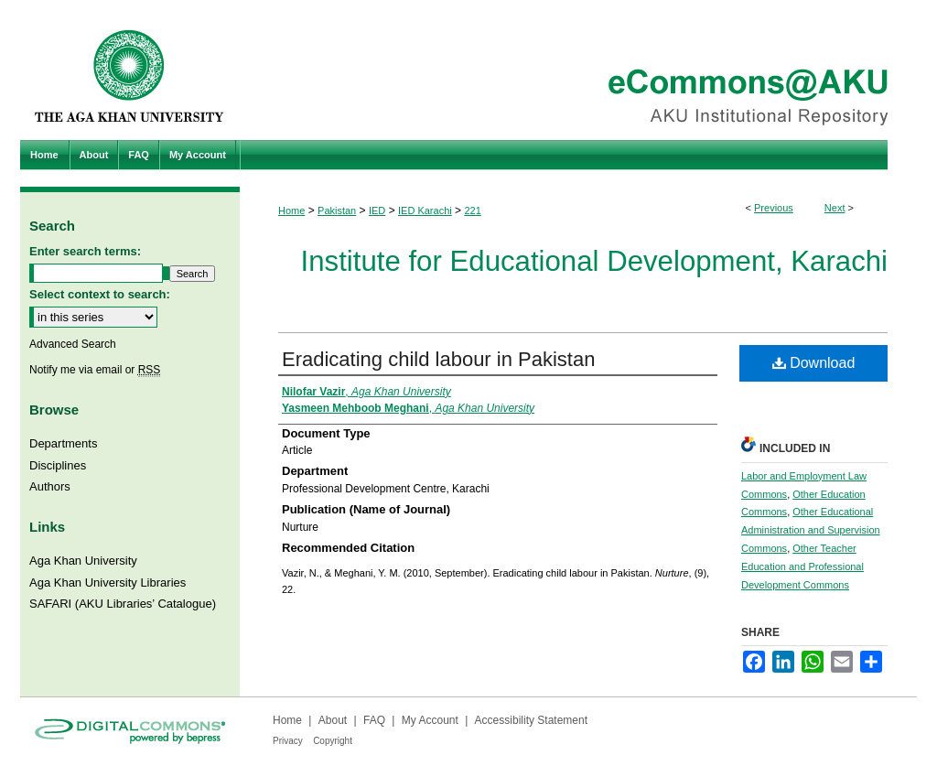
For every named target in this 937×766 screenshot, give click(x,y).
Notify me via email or (94, 369)
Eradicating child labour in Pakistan (438, 359)
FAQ (374, 720)
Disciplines (57, 465)
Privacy (288, 741)
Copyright (332, 741)
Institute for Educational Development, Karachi (594, 261)
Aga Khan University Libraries (107, 582)
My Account (430, 720)
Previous (773, 207)
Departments (63, 443)
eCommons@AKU (578, 70)
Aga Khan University (83, 560)
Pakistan (337, 210)
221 (472, 210)
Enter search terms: (85, 251)
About (332, 720)
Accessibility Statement (531, 720)
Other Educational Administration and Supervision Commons (810, 530)
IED (377, 210)
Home (291, 210)
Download (814, 363)
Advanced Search (72, 344)
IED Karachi (425, 210)
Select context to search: (99, 294)
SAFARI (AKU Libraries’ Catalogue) (122, 603)
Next (834, 207)
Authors (49, 486)
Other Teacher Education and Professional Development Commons (802, 566)
